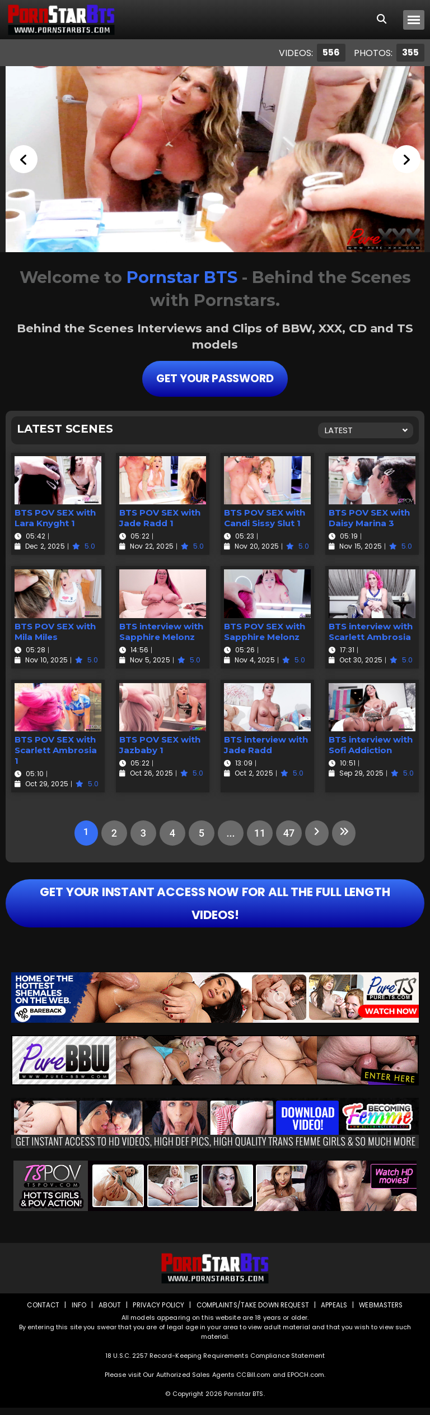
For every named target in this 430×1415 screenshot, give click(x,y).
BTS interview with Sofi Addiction (371, 744)
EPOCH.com (305, 1381)
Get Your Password (214, 378)
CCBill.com (253, 1381)
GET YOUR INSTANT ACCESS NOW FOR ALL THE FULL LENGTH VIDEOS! (215, 907)
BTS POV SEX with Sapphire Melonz (264, 630)
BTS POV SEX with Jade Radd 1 (159, 517)
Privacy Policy (156, 1312)
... (229, 832)
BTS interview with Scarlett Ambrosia (371, 630)
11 (258, 832)
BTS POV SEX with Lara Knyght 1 (55, 517)
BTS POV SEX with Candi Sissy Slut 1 (264, 517)
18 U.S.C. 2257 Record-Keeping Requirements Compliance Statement (215, 1362)
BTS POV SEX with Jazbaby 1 (159, 744)
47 (287, 832)
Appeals (335, 1312)
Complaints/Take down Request (252, 1312)
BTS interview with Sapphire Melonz (161, 630)
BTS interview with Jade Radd (266, 744)
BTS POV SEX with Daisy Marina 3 (369, 517)
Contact (40, 1312)
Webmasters (384, 1312)
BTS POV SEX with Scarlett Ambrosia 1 (56, 750)
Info (75, 1312)
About (106, 1312)
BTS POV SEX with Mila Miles (55, 630)
